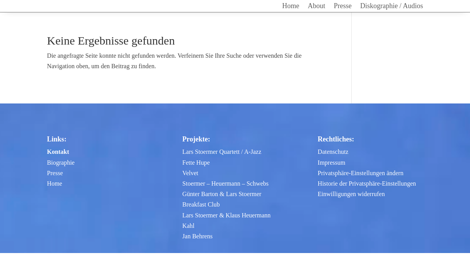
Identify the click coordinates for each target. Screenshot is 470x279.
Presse (343, 6)
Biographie (61, 162)
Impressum (331, 162)
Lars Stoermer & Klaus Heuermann (226, 215)
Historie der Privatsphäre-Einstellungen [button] (367, 183)
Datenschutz (333, 151)
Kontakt (58, 151)
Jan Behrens (197, 236)
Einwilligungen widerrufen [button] (351, 194)
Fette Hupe (196, 162)
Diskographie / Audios (391, 6)
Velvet (190, 173)
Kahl (188, 225)
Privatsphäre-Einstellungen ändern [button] (361, 173)
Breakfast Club (201, 204)
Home (290, 6)
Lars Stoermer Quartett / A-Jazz (221, 151)
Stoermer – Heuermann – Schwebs (225, 183)
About (316, 6)
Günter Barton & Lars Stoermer (222, 194)
